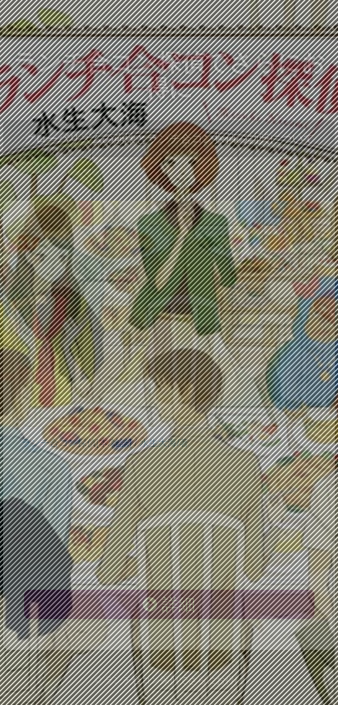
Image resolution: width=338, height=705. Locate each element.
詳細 (169, 604)
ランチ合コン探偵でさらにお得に (169, 75)
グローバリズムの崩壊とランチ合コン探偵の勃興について (169, 139)
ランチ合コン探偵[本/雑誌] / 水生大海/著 (105, 442)
